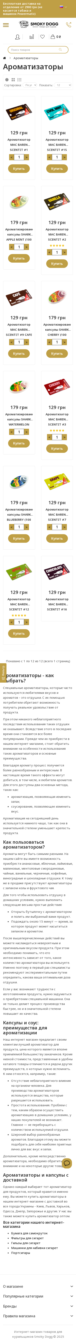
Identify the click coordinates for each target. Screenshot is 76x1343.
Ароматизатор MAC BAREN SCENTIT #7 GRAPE (57, 512)
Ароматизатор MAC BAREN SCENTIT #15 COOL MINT (57, 142)
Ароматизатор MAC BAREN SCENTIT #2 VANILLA (57, 232)
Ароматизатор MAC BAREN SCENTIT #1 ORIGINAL (18, 142)
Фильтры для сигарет (27, 1238)
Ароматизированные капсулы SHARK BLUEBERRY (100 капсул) (19, 512)
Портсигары (20, 1253)
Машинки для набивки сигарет (34, 1248)
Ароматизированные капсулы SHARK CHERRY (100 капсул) (57, 327)
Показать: (46, 85)
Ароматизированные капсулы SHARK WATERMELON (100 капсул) (19, 417)
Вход (20, 36)
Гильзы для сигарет (26, 1243)
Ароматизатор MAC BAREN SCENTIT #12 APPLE (18, 602)
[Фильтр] (3, 673)
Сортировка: (12, 85)
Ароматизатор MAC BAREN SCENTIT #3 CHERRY (57, 417)
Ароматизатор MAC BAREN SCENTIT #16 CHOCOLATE (57, 602)
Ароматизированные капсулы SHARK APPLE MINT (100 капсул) (19, 232)
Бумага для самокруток (29, 1233)
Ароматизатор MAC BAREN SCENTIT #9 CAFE (19, 327)
